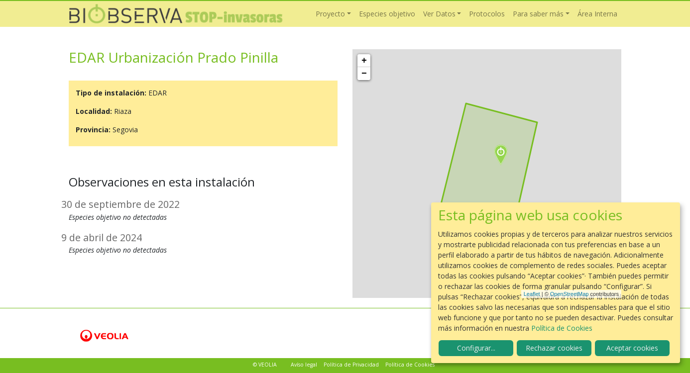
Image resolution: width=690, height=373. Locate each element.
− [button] (364, 74)
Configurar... (476, 348)
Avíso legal (304, 364)
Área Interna (597, 13)
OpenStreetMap (569, 294)
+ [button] (364, 61)
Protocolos (487, 13)
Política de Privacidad (351, 364)
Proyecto (330, 13)
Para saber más (538, 13)
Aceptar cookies (632, 348)
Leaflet (532, 294)
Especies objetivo (387, 13)
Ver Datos (439, 13)
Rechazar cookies (554, 348)
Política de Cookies (410, 364)
